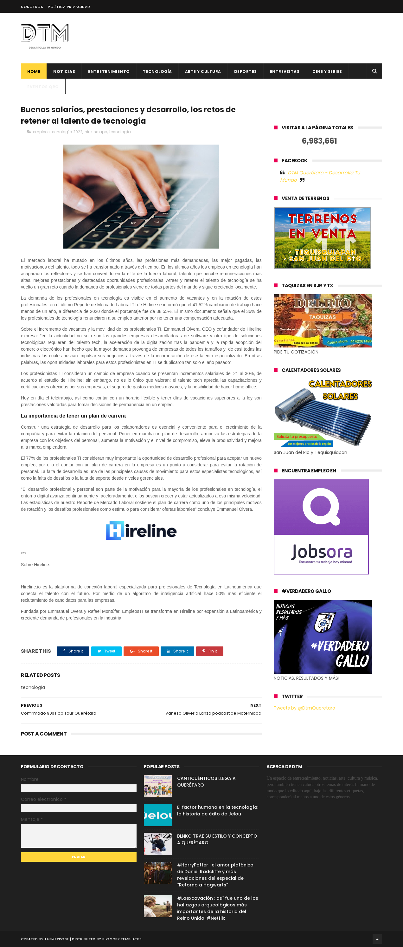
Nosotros (32, 6)
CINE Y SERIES (327, 71)
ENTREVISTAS (285, 71)
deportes (245, 71)
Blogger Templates (122, 939)
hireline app (96, 131)
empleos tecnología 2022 (57, 131)
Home (33, 71)
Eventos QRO (43, 86)
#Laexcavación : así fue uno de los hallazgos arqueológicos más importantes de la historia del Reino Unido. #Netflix (217, 908)
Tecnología (157, 71)
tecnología (120, 131)
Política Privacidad (69, 6)
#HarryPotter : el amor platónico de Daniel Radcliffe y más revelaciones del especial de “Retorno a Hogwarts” (215, 875)
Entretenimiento (109, 71)
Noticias (64, 71)
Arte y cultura (203, 71)
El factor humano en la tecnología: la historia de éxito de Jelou (217, 810)
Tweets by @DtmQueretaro (304, 708)
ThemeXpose (56, 939)
